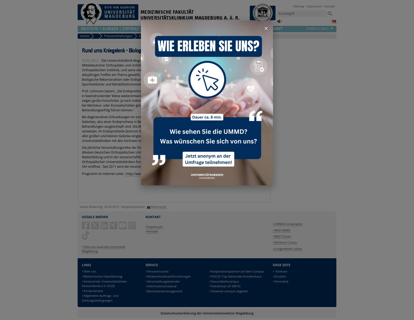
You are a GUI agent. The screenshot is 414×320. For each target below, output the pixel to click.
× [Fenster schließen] (266, 28)
